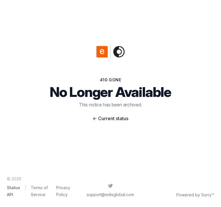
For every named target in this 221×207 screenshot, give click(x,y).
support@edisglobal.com (110, 194)
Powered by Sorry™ (195, 194)
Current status (110, 118)
